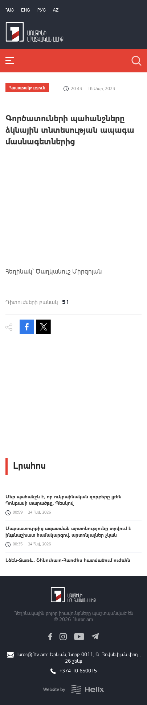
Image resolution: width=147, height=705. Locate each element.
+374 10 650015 (78, 670)
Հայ (9, 10)
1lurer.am (82, 619)
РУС (41, 10)
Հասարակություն (27, 87)
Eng (25, 10)
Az (55, 10)
